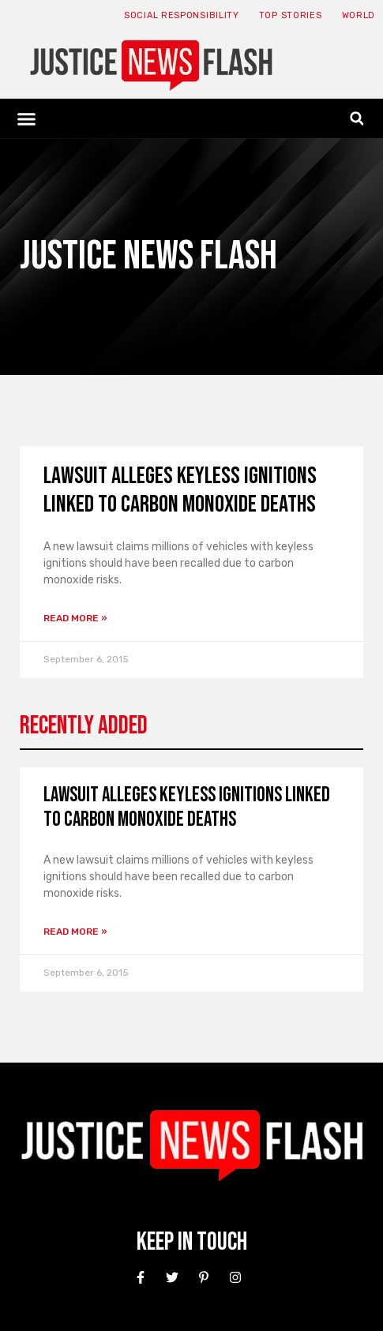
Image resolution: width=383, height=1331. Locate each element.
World (359, 15)
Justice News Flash (148, 256)
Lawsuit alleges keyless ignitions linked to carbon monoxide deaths (180, 490)
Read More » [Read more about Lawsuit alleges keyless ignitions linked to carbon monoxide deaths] (75, 618)
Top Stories (290, 15)
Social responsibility (181, 15)
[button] (27, 118)
